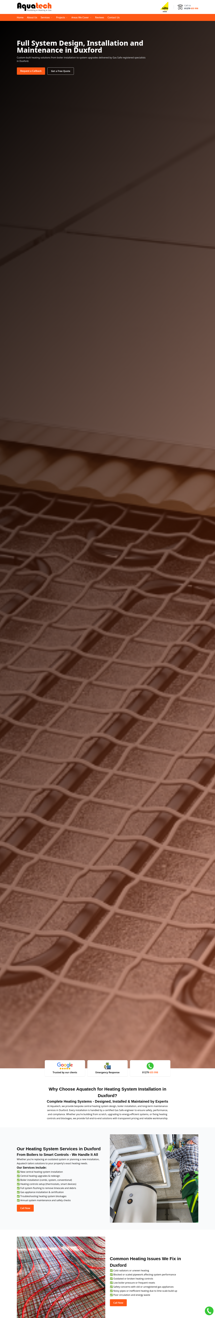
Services (47, 17)
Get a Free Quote (60, 71)
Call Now (25, 1208)
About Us (32, 17)
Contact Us (114, 17)
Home (20, 17)
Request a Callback (31, 71)
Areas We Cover (81, 17)
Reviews (99, 17)
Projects (62, 17)
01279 (191, 8)
